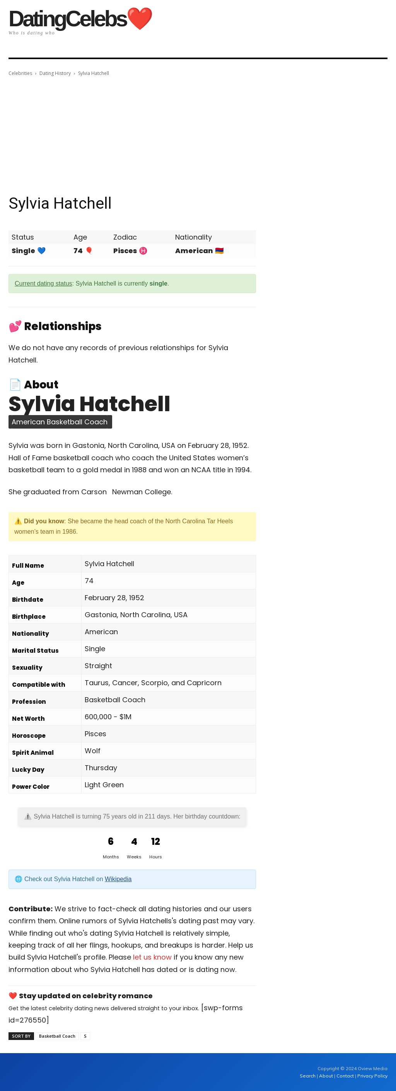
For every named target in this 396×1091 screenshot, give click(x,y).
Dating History (55, 73)
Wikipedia (118, 879)
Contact (345, 1076)
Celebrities (20, 73)
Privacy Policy (372, 1076)
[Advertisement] (198, 136)
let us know (152, 957)
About (326, 1076)
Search (308, 1076)
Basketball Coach (57, 1036)
